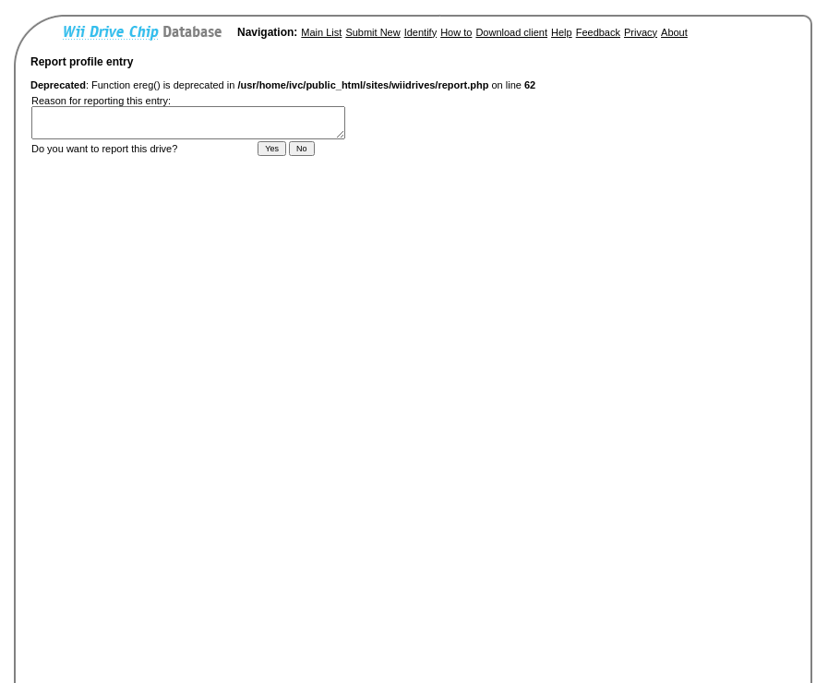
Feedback (598, 32)
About (674, 32)
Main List (321, 32)
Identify (420, 32)
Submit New (372, 32)
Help (561, 32)
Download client (511, 32)
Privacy (640, 32)
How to (456, 32)
